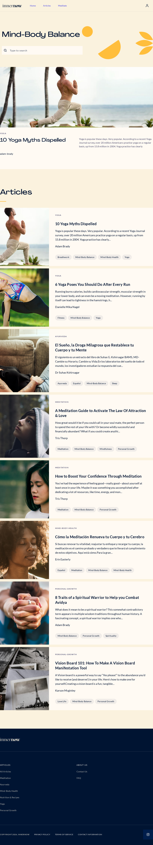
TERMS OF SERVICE (64, 834)
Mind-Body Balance (84, 257)
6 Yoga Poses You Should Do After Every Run (92, 284)
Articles (47, 5)
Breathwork (63, 257)
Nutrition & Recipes (9, 797)
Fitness (61, 317)
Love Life (62, 701)
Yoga (127, 257)
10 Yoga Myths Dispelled (33, 140)
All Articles (5, 771)
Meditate (62, 5)
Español (77, 383)
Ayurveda (62, 383)
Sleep (114, 383)
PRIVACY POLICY (42, 834)
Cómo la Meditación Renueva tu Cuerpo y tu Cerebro (99, 537)
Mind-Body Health (109, 257)
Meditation (63, 449)
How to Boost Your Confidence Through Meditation (98, 476)
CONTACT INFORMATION (90, 834)
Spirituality (111, 635)
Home (33, 5)
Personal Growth (126, 449)
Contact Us (82, 771)
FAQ (79, 778)
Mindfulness (106, 449)
